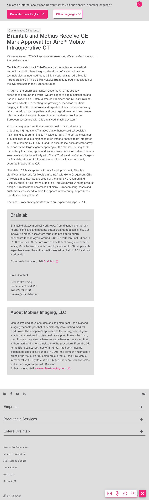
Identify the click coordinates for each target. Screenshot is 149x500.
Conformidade (10, 467)
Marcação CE (10, 481)
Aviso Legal (8, 474)
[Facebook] (11, 393)
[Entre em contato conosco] (144, 393)
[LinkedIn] (4, 393)
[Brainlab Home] (12, 495)
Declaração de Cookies (14, 460)
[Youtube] (17, 393)
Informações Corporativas (15, 447)
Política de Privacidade (14, 454)
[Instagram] (24, 393)
